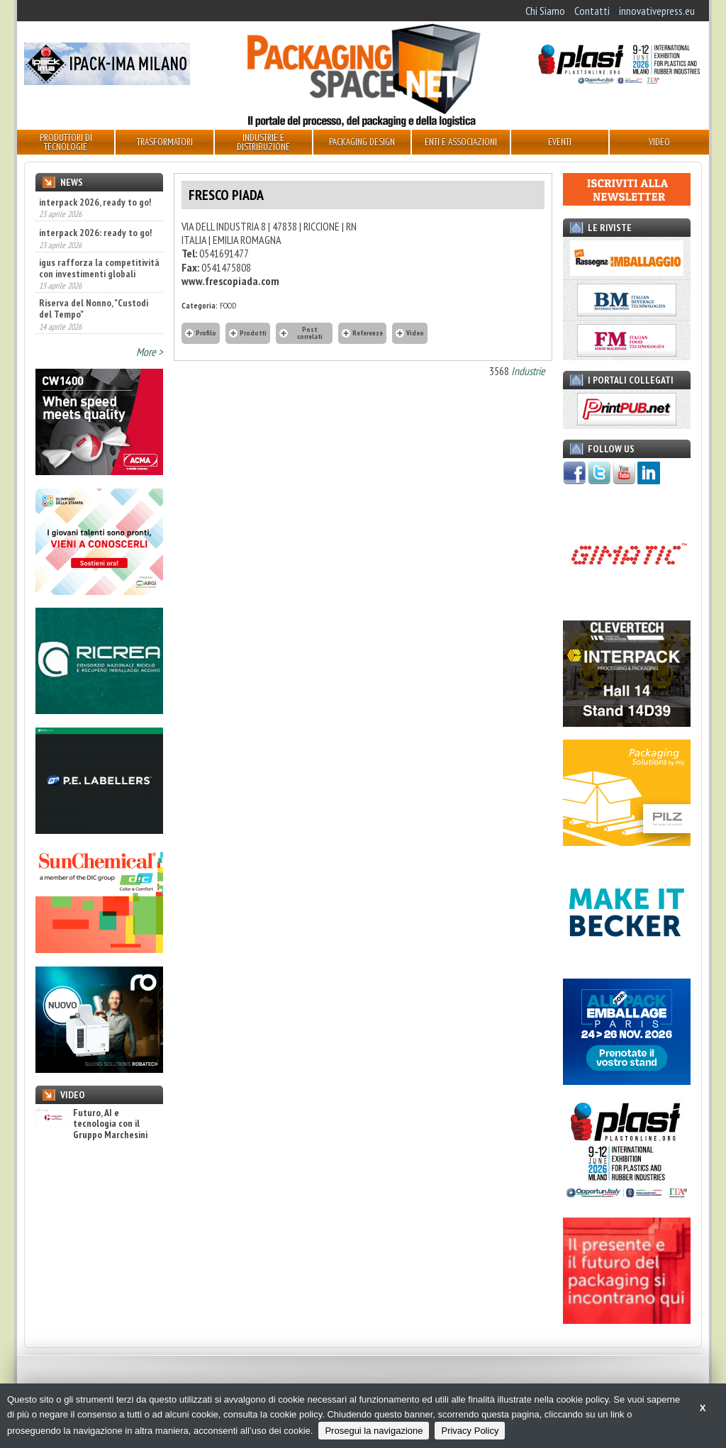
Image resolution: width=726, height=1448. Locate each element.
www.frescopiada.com (230, 281)
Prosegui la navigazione (374, 1430)
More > (149, 352)
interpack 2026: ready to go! (95, 232)
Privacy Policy (469, 1430)
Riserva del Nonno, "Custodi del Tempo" (93, 308)
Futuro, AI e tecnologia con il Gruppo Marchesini (91, 1124)
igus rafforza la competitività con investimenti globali (99, 268)
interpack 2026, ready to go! (95, 202)
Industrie (528, 371)
